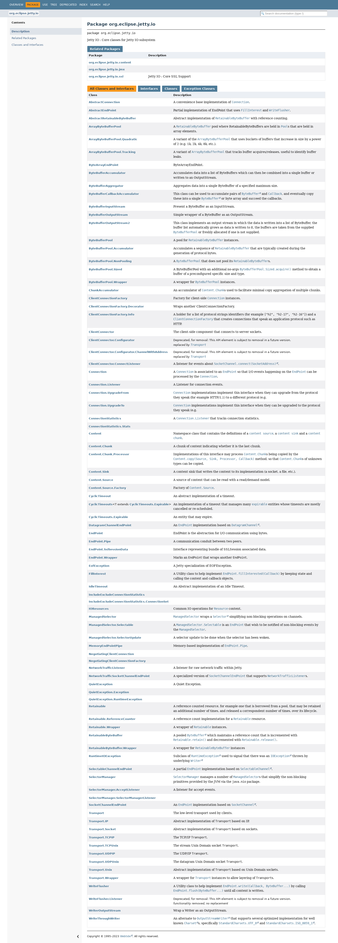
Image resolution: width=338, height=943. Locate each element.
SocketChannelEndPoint (107, 804)
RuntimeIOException (105, 756)
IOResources (99, 608)
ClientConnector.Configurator (112, 340)
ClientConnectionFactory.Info (111, 314)
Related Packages (24, 38)
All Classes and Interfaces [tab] (112, 88)
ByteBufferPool (101, 240)
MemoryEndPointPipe (105, 645)
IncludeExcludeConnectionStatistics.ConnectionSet (129, 601)
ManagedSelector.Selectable (111, 625)
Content (95, 433)
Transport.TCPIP (101, 837)
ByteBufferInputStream (107, 206)
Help (106, 4)
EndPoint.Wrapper (103, 557)
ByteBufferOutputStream (108, 214)
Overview (16, 4)
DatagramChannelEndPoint (110, 525)
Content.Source (101, 480)
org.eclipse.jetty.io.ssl (106, 76)
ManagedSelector (102, 616)
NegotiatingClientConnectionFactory (117, 661)
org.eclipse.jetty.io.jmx (107, 69)
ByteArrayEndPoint (103, 165)
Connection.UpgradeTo (106, 405)
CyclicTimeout (100, 496)
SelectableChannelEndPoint (110, 769)
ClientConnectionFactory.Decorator (116, 306)
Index (83, 4)
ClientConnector (101, 332)
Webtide (125, 936)
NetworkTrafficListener (107, 667)
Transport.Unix (100, 869)
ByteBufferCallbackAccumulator (114, 193)
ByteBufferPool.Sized (105, 269)
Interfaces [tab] (149, 88)
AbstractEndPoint (102, 110)
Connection (97, 371)
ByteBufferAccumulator (107, 173)
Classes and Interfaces (27, 44)
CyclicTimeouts (101, 504)
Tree (53, 4)
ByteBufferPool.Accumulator (111, 248)
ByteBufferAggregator (106, 185)
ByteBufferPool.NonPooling (110, 261)
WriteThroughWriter (104, 918)
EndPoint (96, 533)
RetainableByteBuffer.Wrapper (112, 748)
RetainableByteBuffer (105, 735)
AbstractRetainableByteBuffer (112, 118)
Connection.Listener (104, 384)
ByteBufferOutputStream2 (109, 223)
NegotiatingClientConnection (111, 654)
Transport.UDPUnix (104, 861)
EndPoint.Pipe (100, 541)
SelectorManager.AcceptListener (114, 789)
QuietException (101, 684)
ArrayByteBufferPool (105, 126)
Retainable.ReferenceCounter (112, 719)
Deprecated (68, 4)
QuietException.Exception (109, 692)
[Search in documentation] (293, 13)
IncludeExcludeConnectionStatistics (117, 594)
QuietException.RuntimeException (115, 699)
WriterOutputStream (105, 910)
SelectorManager (102, 777)
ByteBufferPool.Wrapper (108, 282)
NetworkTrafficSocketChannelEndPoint (119, 676)
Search (95, 4)
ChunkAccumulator (104, 290)
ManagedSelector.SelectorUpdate (115, 637)
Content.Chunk (100, 446)
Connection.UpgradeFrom (109, 392)
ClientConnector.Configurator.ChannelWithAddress (128, 352)
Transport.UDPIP (102, 853)
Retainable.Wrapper (104, 727)
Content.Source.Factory (107, 488)
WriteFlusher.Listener (105, 898)
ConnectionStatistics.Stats (109, 426)
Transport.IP (98, 821)
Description (21, 31)
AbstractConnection (104, 102)
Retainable (97, 706)
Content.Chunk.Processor (109, 454)
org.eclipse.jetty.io (23, 13)
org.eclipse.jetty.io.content (110, 62)
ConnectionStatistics (105, 418)
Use (45, 4)
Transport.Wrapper (103, 878)
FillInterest (97, 573)
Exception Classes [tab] (199, 88)
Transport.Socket (102, 829)
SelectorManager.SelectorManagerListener (122, 798)
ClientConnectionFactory (108, 298)
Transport (96, 813)
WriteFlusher (99, 886)
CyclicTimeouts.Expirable (149, 504)
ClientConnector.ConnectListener (114, 363)
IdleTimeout (98, 586)
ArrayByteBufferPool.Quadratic (113, 139)
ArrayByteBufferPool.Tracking (112, 152)
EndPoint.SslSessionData (108, 549)
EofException (99, 565)
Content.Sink (99, 471)
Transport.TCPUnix (103, 845)
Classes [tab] (171, 88)
